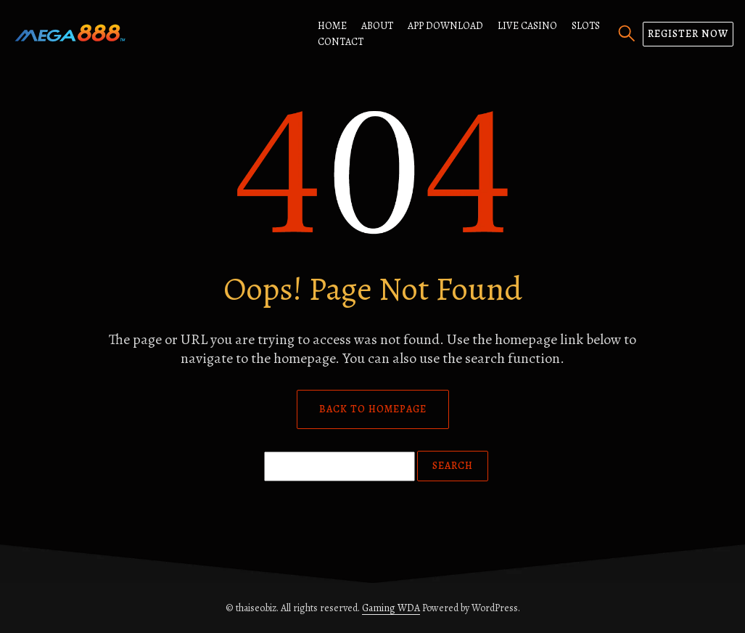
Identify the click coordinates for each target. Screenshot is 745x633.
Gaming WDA (391, 608)
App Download (445, 26)
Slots (586, 26)
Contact (340, 42)
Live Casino (527, 26)
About (377, 26)
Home (332, 26)
